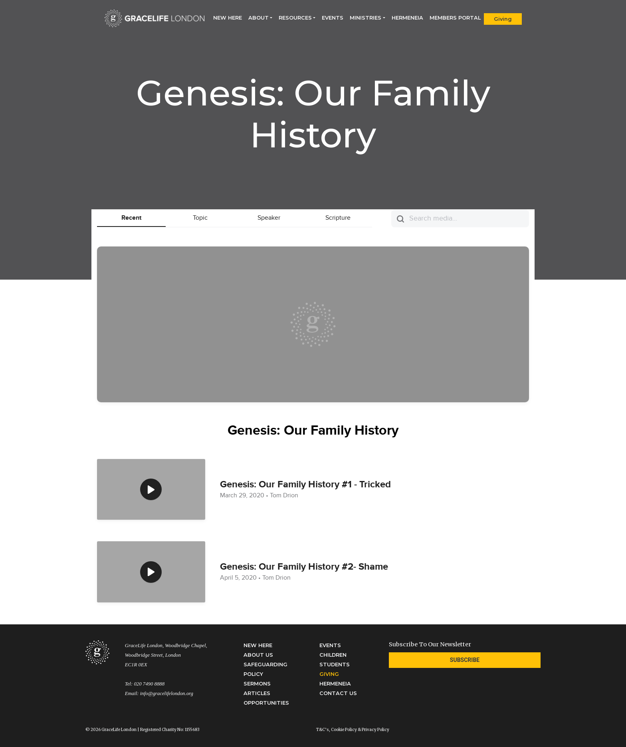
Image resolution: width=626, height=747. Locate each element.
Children (333, 655)
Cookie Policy (344, 729)
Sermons (257, 684)
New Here (229, 17)
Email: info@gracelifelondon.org (159, 693)
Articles (257, 693)
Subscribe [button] (464, 660)
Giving (503, 19)
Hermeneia (407, 18)
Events (332, 18)
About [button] (258, 18)
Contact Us (338, 693)
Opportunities (266, 703)
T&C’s (322, 729)
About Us (258, 655)
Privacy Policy (375, 729)
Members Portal (455, 18)
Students (334, 665)
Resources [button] (295, 18)
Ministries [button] (365, 18)
